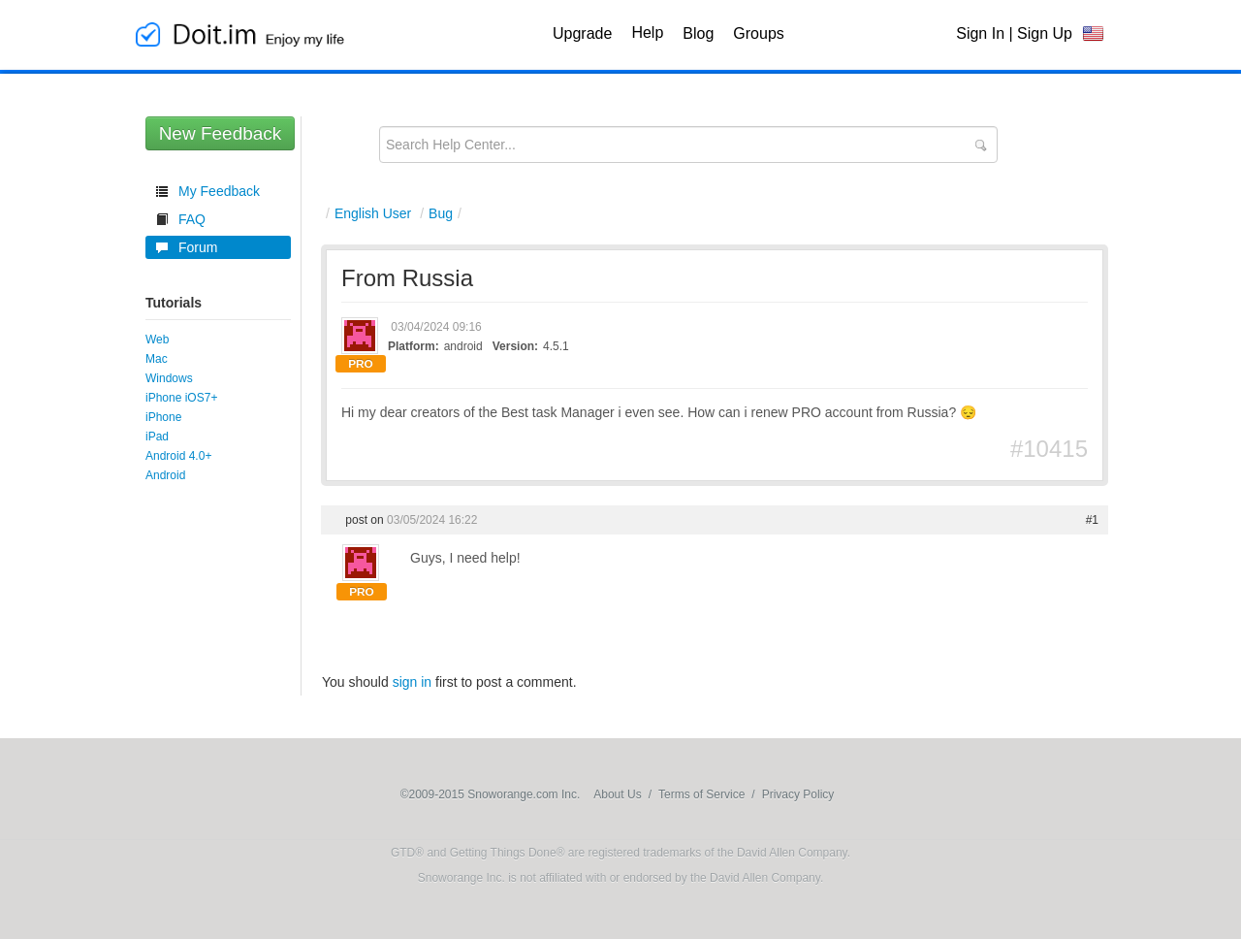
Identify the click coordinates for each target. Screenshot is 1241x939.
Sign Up (1044, 33)
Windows (169, 378)
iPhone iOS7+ (181, 398)
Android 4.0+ (178, 456)
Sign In (980, 33)
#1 (1092, 520)
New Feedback (220, 133)
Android (165, 475)
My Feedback (219, 191)
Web (157, 339)
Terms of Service (701, 794)
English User (372, 213)
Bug (441, 213)
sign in (412, 682)
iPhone (163, 417)
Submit (980, 145)
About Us (617, 794)
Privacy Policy (798, 794)
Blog (698, 33)
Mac (156, 359)
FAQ (192, 219)
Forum (197, 247)
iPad (157, 436)
